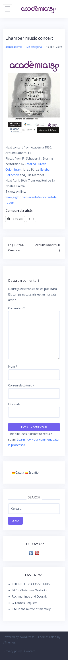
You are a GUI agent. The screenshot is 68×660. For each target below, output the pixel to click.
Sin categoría (34, 46)
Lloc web (14, 404)
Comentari (16, 308)
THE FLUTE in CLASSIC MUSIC (32, 584)
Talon (52, 637)
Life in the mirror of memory (31, 609)
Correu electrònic (21, 385)
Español (32, 472)
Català (18, 472)
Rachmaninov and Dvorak (29, 596)
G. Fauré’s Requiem (24, 603)
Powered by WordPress (18, 637)
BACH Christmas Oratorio (29, 590)
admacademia (13, 46)
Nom (12, 366)
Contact (29, 651)
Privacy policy (13, 651)
